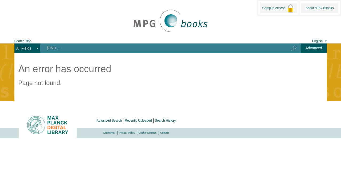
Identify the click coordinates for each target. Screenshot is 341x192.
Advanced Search (109, 120)
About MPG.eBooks (319, 8)
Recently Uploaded (138, 120)
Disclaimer (109, 132)
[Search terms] (161, 48)
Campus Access (278, 8)
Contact (164, 132)
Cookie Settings (147, 132)
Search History (165, 120)
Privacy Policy (127, 132)
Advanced (313, 48)
